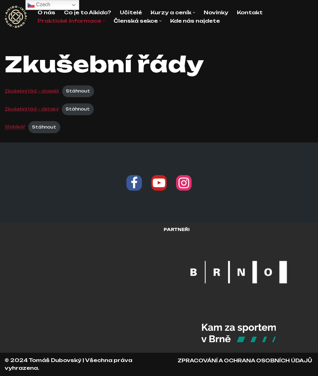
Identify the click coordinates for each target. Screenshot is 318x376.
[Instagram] (184, 183)
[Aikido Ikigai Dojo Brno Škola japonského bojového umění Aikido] (16, 17)
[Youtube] (159, 183)
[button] (194, 12)
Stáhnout (78, 90)
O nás (46, 12)
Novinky (216, 12)
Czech (38, 5)
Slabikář (15, 127)
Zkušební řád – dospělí (32, 90)
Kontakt (250, 12)
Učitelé (131, 12)
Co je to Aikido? (87, 12)
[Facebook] (134, 183)
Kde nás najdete (195, 21)
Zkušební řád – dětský (32, 108)
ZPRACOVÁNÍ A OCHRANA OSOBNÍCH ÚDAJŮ (245, 360)
